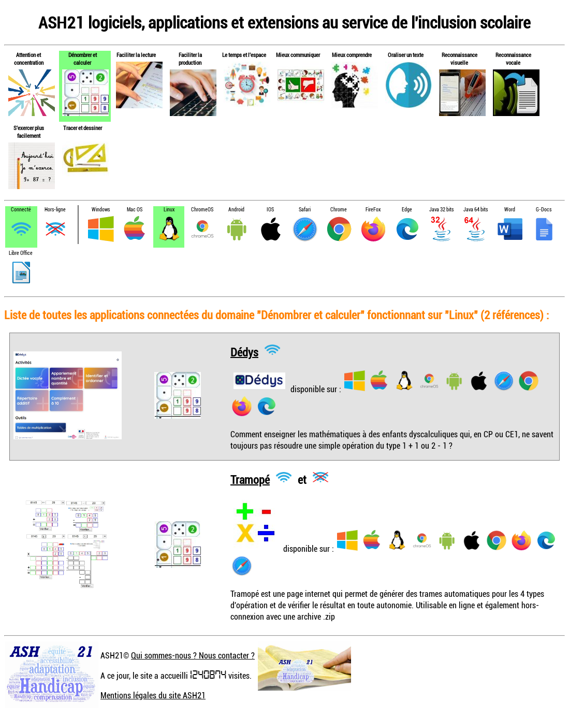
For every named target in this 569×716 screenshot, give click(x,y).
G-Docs (543, 209)
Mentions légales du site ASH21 (153, 695)
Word (509, 209)
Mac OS (134, 209)
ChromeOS (202, 209)
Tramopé (250, 479)
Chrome (338, 209)
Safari (305, 209)
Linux (169, 209)
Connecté (21, 209)
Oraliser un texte (406, 55)
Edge (407, 209)
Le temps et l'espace (244, 55)
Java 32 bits (441, 209)
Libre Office (21, 253)
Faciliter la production (190, 58)
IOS (270, 209)
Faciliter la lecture (136, 55)
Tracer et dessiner (82, 128)
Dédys (244, 351)
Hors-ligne (55, 209)
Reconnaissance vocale (513, 58)
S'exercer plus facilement (28, 131)
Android (236, 209)
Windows (101, 209)
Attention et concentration (28, 58)
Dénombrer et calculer (82, 58)
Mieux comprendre (352, 55)
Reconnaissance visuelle (459, 58)
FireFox (373, 209)
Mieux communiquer (298, 55)
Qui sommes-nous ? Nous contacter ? (193, 655)
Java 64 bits (475, 209)
